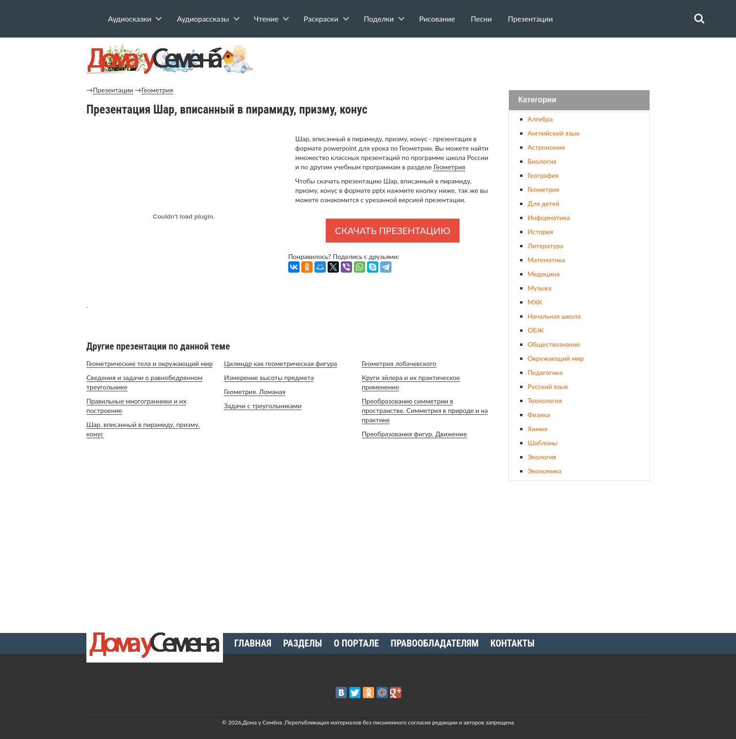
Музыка (540, 288)
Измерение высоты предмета (269, 377)
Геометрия (157, 90)
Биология (542, 161)
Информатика (549, 217)
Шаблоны (543, 443)
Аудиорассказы (203, 19)
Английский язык (554, 133)
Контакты (513, 643)
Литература (545, 246)
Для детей (544, 203)
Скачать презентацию (393, 230)
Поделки (379, 19)
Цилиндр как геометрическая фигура (280, 363)
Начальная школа (554, 316)
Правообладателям (434, 643)
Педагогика (545, 372)
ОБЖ (536, 330)
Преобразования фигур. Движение (414, 434)
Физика (539, 415)
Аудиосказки (129, 19)
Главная (252, 643)
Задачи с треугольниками (262, 406)
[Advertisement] (579, 553)
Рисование (437, 19)
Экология (542, 457)
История (540, 232)
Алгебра (540, 119)
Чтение (266, 19)
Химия (537, 429)
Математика (546, 260)
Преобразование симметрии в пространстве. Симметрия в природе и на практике (425, 410)
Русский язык (548, 386)
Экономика (544, 471)
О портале (356, 643)
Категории (537, 100)
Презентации (530, 19)
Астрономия (546, 147)
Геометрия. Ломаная (254, 392)
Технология (545, 400)
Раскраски (321, 19)
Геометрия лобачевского (399, 363)
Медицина (544, 274)
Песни (481, 19)
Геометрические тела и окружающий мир (149, 363)
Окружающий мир (556, 358)
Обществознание (554, 344)
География (543, 175)
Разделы (302, 643)
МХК (535, 302)
